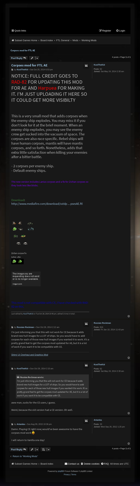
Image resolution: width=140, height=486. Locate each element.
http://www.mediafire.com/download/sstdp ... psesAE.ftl (47, 204)
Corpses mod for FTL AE (23, 50)
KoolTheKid (99, 65)
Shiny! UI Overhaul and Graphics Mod (29, 355)
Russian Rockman (102, 323)
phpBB (60, 472)
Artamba (98, 420)
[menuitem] (120, 31)
